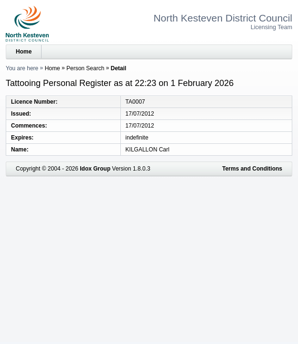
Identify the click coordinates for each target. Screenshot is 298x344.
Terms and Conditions (252, 168)
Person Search (85, 68)
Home (24, 51)
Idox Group (95, 168)
